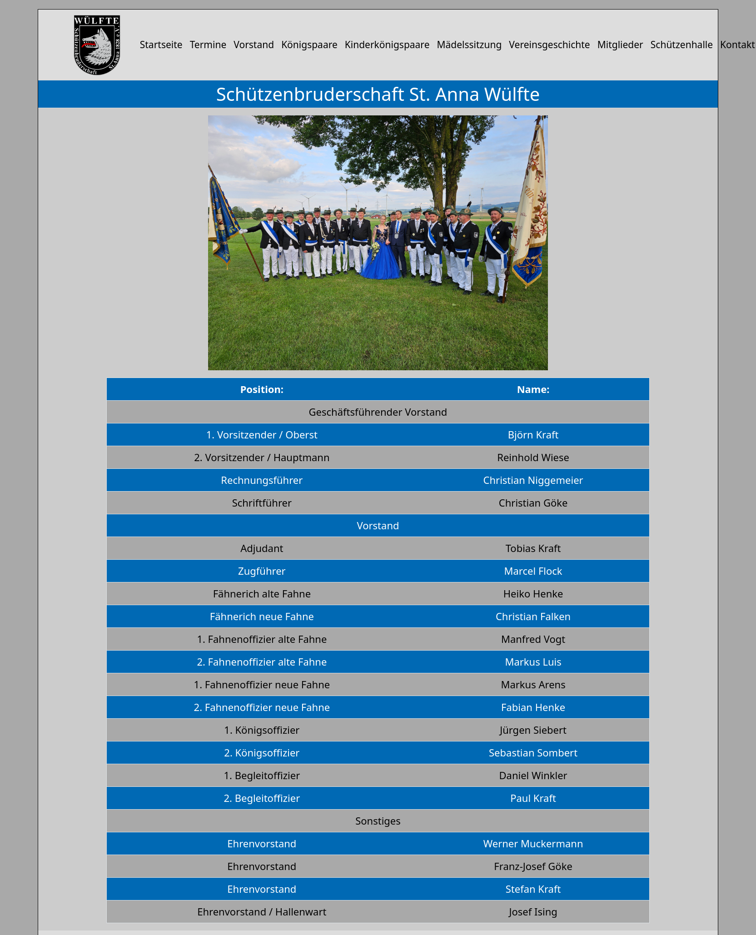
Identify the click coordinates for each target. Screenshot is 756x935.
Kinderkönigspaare (387, 44)
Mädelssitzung (469, 44)
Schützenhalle (682, 44)
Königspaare (309, 44)
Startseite (161, 44)
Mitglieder (620, 44)
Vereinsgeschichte (549, 44)
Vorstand (254, 44)
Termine (208, 44)
